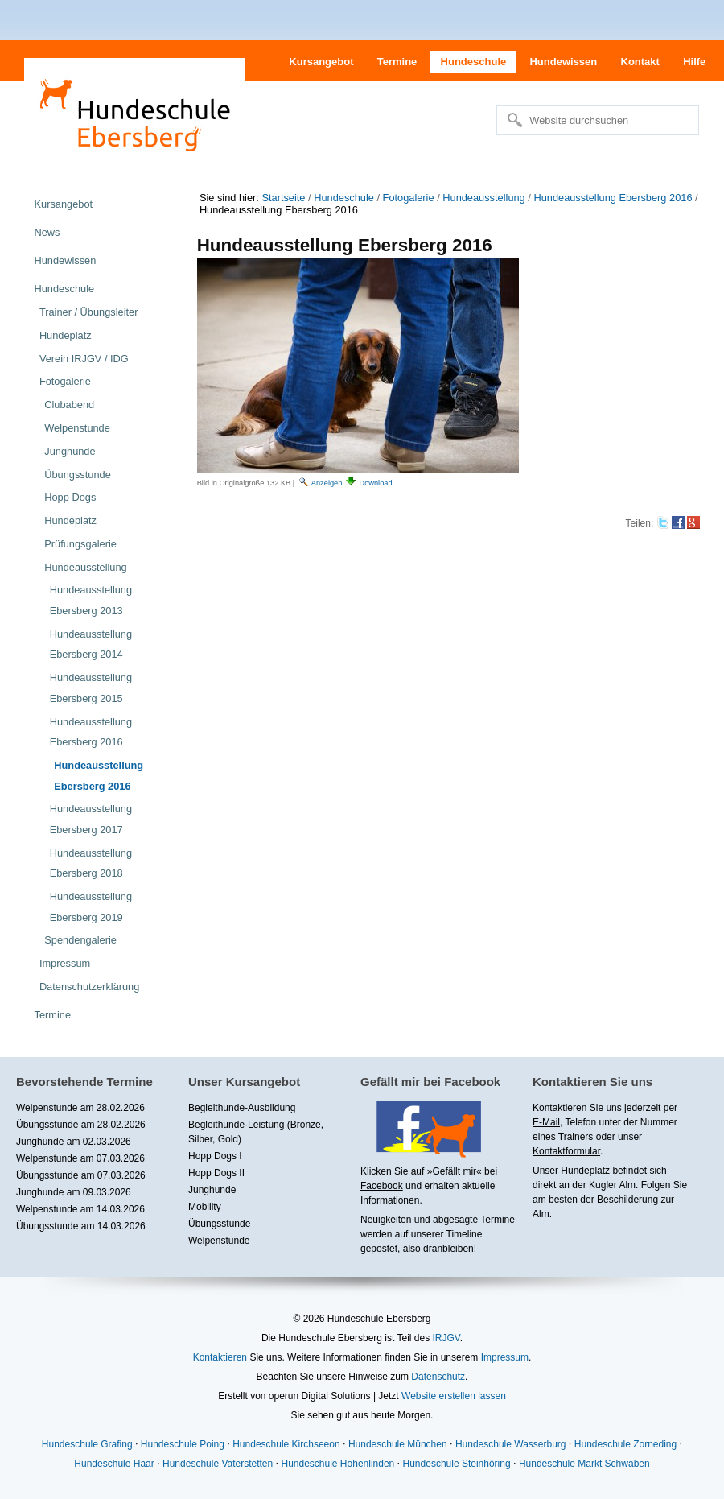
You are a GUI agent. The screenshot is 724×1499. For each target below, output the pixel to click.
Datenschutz (438, 1376)
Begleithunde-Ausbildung (241, 1107)
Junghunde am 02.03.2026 (73, 1141)
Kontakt (640, 62)
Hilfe (694, 62)
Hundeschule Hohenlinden (337, 1463)
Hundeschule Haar (114, 1463)
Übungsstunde (219, 1223)
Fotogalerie (408, 198)
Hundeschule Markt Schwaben (584, 1463)
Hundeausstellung (483, 198)
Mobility (204, 1206)
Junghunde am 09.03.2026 (73, 1192)
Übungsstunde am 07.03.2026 (81, 1175)
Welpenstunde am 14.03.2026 (80, 1209)
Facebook (381, 1185)
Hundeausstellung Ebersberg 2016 (612, 198)
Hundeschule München (397, 1444)
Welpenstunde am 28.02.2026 (80, 1107)
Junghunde (212, 1189)
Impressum (505, 1357)
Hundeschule (474, 62)
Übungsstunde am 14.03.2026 (81, 1226)
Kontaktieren (220, 1357)
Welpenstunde (219, 1240)
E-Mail (546, 1122)
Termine (397, 62)
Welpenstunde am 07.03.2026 (80, 1158)
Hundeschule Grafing (87, 1444)
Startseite (283, 198)
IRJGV (445, 1338)
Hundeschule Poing (182, 1444)
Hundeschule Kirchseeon (285, 1444)
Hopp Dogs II (216, 1173)
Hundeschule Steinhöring (457, 1463)
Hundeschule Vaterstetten (217, 1463)
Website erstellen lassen (453, 1396)
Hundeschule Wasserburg (510, 1444)
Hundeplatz (585, 1170)
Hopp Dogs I (215, 1156)
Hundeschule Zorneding (625, 1444)
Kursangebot (321, 62)
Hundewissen (563, 62)
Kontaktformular (566, 1151)
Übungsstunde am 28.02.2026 (81, 1124)
